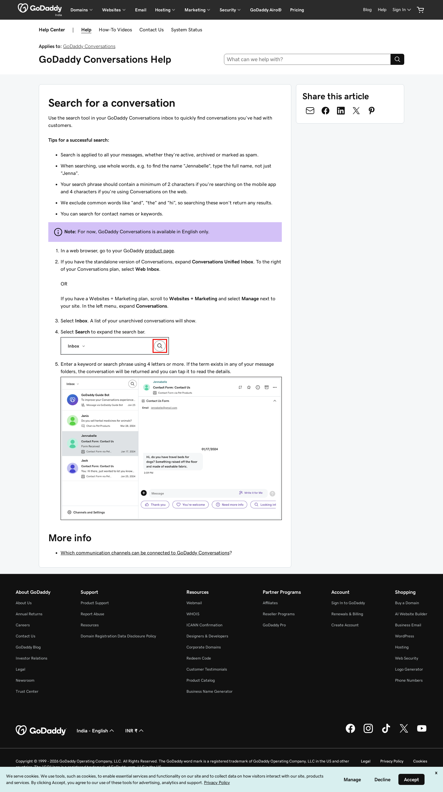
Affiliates (270, 603)
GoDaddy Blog (28, 647)
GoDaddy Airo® (265, 10)
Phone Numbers (409, 680)
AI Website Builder (411, 614)
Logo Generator (409, 669)
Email (140, 10)
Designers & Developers (207, 636)
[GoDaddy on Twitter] (403, 732)
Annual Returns (29, 614)
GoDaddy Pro (274, 625)
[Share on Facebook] (325, 110)
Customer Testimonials (206, 669)
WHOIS (192, 614)
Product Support (95, 603)
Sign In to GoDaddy (348, 603)
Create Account (345, 625)
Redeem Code (198, 658)
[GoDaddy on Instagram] (368, 732)
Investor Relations (31, 658)
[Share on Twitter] (356, 110)
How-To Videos (115, 29)
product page (159, 250)
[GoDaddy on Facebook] (350, 732)
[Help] (382, 9)
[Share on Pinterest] (371, 110)
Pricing (297, 10)
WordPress (404, 636)
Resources (90, 625)
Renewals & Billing (347, 614)
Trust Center (27, 691)
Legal (20, 669)
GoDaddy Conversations (89, 46)
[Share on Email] (310, 110)
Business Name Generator (209, 691)
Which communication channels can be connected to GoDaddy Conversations (145, 552)
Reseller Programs (279, 614)
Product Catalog (200, 680)
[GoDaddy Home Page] (41, 730)
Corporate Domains (203, 647)
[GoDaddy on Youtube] (421, 732)
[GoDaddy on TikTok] (386, 732)
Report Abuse (92, 614)
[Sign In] (402, 9)
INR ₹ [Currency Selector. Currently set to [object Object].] (135, 730)
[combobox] (307, 59)
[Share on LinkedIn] (341, 110)
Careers (23, 625)
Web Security (406, 658)
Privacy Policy (391, 761)
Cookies (420, 761)
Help (86, 29)
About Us (24, 603)
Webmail (194, 603)
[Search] (397, 59)
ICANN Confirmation (204, 625)
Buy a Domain (407, 603)
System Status (186, 29)
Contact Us (151, 29)
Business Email (408, 625)
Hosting (402, 647)
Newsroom (25, 680)
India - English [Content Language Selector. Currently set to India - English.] (96, 730)
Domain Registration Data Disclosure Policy (118, 636)
